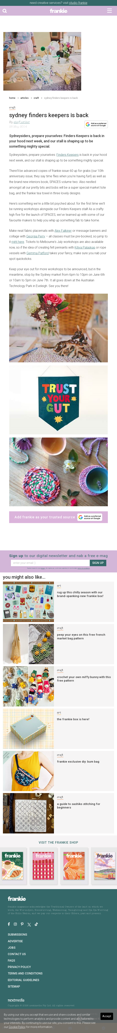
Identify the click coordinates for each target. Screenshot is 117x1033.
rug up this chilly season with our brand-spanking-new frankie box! (80, 594)
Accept (106, 1016)
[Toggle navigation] (109, 11)
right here (17, 242)
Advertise (15, 941)
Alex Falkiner (63, 231)
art (59, 586)
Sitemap (14, 986)
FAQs (11, 960)
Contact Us (17, 954)
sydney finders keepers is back (61, 98)
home (12, 98)
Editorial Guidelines (23, 980)
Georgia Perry (35, 236)
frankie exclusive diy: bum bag (78, 761)
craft (36, 98)
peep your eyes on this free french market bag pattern (81, 636)
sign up (98, 563)
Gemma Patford (37, 253)
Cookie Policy (17, 1027)
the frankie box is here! (73, 719)
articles (24, 98)
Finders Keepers (67, 155)
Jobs (11, 947)
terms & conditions (84, 568)
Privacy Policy (19, 967)
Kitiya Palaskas (85, 247)
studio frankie (78, 3)
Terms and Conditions (25, 973)
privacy (43, 568)
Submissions (17, 934)
